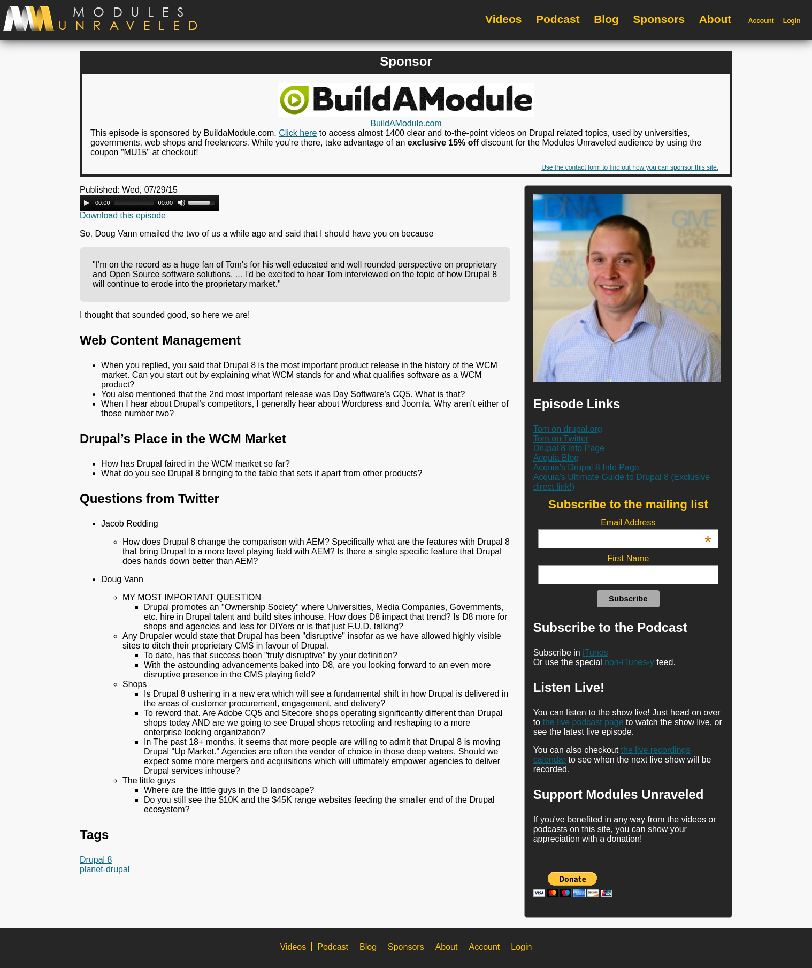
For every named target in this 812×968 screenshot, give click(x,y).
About (715, 19)
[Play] (86, 203)
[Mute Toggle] (181, 203)
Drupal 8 (96, 859)
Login (792, 21)
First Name (628, 558)
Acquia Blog (556, 457)
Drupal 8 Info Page (568, 448)
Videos (503, 19)
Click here (298, 133)
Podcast (558, 19)
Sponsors (659, 19)
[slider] (134, 202)
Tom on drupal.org (567, 428)
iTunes (595, 652)
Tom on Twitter (561, 438)
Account (761, 21)
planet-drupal (104, 869)
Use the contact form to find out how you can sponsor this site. (629, 167)
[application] (149, 203)
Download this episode (123, 215)
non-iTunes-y (629, 662)
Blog (606, 19)
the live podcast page (582, 722)
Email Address (656, 523)
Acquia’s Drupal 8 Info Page (586, 467)
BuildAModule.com (405, 123)
